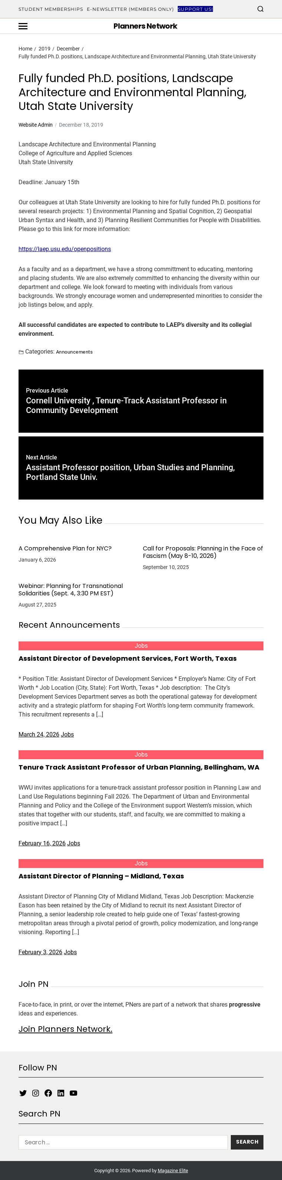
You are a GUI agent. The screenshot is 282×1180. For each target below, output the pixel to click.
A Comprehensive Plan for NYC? (65, 548)
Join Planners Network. (65, 1029)
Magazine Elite (173, 1170)
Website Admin (36, 125)
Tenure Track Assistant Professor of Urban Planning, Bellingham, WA (139, 767)
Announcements (74, 351)
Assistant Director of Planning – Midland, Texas (101, 876)
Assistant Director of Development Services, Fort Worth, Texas (128, 658)
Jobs (141, 645)
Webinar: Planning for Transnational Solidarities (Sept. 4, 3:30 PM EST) (71, 589)
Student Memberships (51, 9)
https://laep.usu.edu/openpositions (65, 249)
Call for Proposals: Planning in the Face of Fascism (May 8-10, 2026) (203, 552)
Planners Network (145, 26)
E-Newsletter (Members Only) (130, 9)
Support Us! (195, 9)
